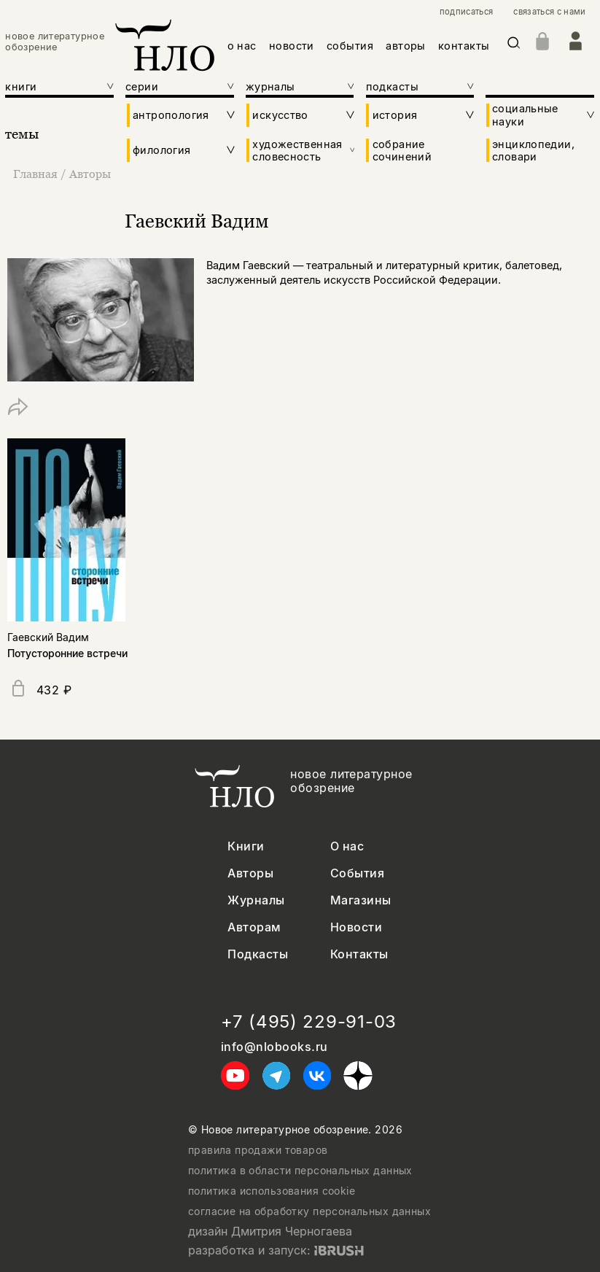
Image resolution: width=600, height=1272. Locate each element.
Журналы (255, 900)
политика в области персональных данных (300, 1170)
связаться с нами (549, 12)
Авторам (254, 927)
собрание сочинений (402, 150)
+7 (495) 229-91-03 (309, 1022)
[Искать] (514, 45)
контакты (463, 45)
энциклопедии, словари (533, 150)
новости (291, 45)
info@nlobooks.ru (274, 1047)
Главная (37, 173)
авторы (406, 45)
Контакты (359, 954)
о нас (242, 45)
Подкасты (257, 954)
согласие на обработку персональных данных (309, 1211)
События (357, 873)
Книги (245, 846)
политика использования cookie (271, 1191)
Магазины (360, 900)
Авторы (90, 173)
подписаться (467, 12)
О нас (347, 846)
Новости (356, 927)
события (350, 45)
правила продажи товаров (258, 1150)
